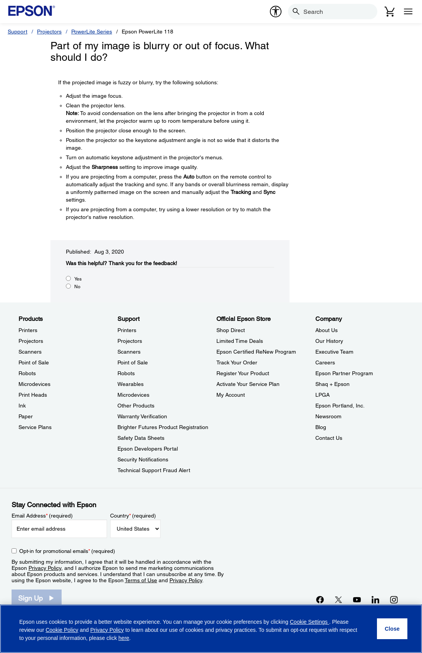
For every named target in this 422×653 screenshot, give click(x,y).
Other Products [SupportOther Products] (135, 405)
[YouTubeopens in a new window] (357, 599)
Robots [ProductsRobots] (27, 373)
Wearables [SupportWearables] (130, 384)
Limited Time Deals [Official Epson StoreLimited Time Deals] (239, 341)
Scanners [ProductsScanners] (30, 352)
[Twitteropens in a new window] (338, 599)
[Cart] (389, 11)
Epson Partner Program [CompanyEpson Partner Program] (344, 373)
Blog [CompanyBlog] (320, 427)
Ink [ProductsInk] (22, 405)
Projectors (49, 31)
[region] (211, 629)
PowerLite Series (91, 31)
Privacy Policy (44, 568)
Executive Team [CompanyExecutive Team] (334, 352)
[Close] (392, 628)
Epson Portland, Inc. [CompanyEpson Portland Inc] (340, 405)
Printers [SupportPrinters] (126, 330)
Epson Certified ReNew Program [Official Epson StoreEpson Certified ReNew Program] (256, 352)
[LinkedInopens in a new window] (375, 599)
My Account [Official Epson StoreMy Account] (230, 395)
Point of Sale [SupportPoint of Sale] (132, 362)
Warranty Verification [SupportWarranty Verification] (142, 416)
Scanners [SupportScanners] (129, 352)
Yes (78, 279)
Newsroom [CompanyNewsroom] (328, 416)
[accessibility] (276, 11)
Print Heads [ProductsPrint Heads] (32, 395)
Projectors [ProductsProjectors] (30, 341)
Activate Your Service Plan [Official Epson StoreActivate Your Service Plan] (248, 384)
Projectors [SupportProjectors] (129, 341)
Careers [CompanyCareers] (325, 362)
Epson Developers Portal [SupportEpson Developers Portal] (147, 449)
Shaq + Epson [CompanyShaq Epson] (332, 384)
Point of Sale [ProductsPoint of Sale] (33, 362)
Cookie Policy (61, 630)
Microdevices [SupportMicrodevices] (133, 395)
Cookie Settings (309, 622)
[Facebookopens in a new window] (320, 599)
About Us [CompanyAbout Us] (326, 330)
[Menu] (408, 11)
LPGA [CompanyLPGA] (322, 395)
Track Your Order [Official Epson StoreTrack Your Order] (236, 362)
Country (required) (133, 516)
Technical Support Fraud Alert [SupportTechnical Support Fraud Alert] (153, 470)
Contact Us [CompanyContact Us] (328, 438)
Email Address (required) (42, 516)
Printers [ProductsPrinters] (27, 330)
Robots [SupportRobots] (126, 373)
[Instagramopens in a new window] (394, 599)
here (124, 638)
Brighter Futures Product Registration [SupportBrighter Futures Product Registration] (162, 427)
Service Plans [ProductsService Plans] (35, 427)
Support (17, 31)
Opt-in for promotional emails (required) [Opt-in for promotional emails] (67, 551)
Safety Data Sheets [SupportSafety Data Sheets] (140, 438)
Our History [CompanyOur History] (329, 341)
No (77, 286)
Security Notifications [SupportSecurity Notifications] (142, 459)
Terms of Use (141, 580)
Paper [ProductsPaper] (25, 416)
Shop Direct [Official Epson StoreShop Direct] (230, 330)
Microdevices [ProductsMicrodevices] (34, 384)
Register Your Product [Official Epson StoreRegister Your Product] (242, 373)
